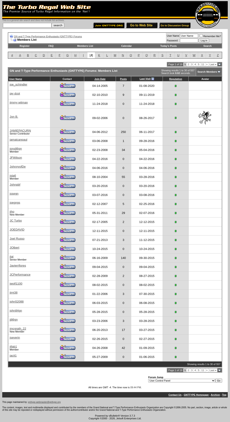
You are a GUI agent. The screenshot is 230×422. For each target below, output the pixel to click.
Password (172, 40)
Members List (85, 46)
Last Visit (145, 78)
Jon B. (14, 116)
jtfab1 (13, 346)
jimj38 (14, 292)
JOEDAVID (17, 229)
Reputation (175, 79)
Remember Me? (210, 36)
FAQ (51, 46)
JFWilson (16, 157)
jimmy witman (19, 102)
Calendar (126, 46)
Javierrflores (18, 265)
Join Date (100, 79)
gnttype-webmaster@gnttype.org (44, 402)
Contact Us (174, 394)
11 (202, 64)
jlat (11, 256)
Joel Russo (17, 238)
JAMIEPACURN (20, 130)
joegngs (15, 202)
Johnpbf (15, 184)
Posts (123, 79)
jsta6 (13, 175)
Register (25, 46)
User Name (173, 35)
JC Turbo (16, 220)
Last (213, 64)
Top (224, 394)
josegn (14, 193)
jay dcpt (15, 93)
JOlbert (14, 247)
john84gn (16, 310)
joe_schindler (18, 84)
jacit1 (13, 355)
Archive (215, 394)
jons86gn (16, 148)
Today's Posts (168, 46)
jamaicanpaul (18, 139)
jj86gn (14, 319)
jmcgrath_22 (18, 328)
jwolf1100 (16, 283)
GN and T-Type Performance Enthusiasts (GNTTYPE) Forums (48, 36)
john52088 (17, 301)
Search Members (207, 71)
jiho (12, 211)
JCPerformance (20, 274)
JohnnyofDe (18, 166)
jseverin (15, 337)
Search (207, 46)
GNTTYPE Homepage (196, 394)
